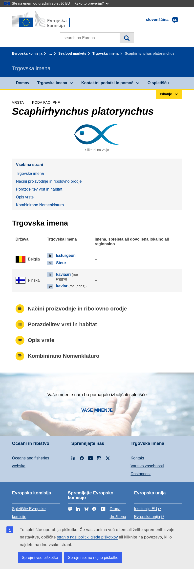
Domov (22, 83)
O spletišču (158, 83)
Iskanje (127, 38)
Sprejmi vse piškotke (40, 557)
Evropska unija (147, 517)
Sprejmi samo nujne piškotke (93, 557)
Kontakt (137, 458)
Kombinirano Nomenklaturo (40, 205)
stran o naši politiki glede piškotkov (87, 537)
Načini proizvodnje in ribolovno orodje (49, 181)
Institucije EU (145, 509)
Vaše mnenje (97, 410)
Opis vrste (25, 197)
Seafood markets (72, 53)
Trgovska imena (105, 53)
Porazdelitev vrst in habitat (39, 189)
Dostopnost (141, 474)
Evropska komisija (27, 53)
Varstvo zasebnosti (147, 466)
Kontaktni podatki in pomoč (107, 83)
